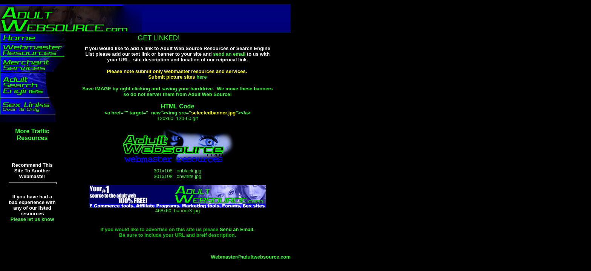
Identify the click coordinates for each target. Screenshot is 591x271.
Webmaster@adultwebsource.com (251, 257)
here (201, 77)
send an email (229, 54)
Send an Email (236, 229)
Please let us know (32, 219)
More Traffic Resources (32, 134)
